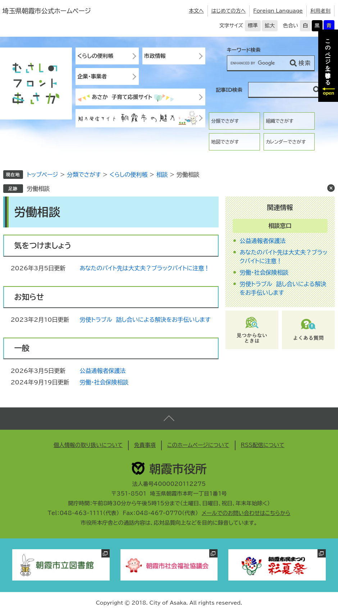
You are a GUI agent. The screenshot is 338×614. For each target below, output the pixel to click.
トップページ (42, 174)
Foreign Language (278, 10)
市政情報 (155, 56)
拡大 (270, 25)
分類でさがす (225, 121)
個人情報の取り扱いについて (88, 445)
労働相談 (38, 188)
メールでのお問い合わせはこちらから (246, 513)
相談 (162, 174)
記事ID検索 (229, 89)
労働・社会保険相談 (103, 382)
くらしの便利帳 (95, 56)
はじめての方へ (228, 10)
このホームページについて (198, 445)
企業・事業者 (92, 76)
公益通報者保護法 (102, 371)
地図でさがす (225, 142)
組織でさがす (279, 121)
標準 (253, 25)
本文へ (196, 10)
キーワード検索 (244, 50)
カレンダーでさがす (286, 142)
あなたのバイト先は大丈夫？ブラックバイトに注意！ (144, 268)
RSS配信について (263, 445)
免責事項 (145, 445)
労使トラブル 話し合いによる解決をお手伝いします (144, 319)
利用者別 (320, 11)
